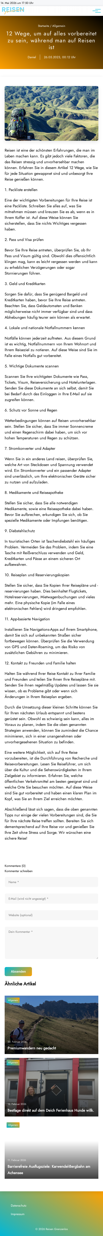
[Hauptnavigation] (95, 11)
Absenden (18, 971)
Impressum (17, 1214)
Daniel (32, 57)
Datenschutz (18, 1205)
